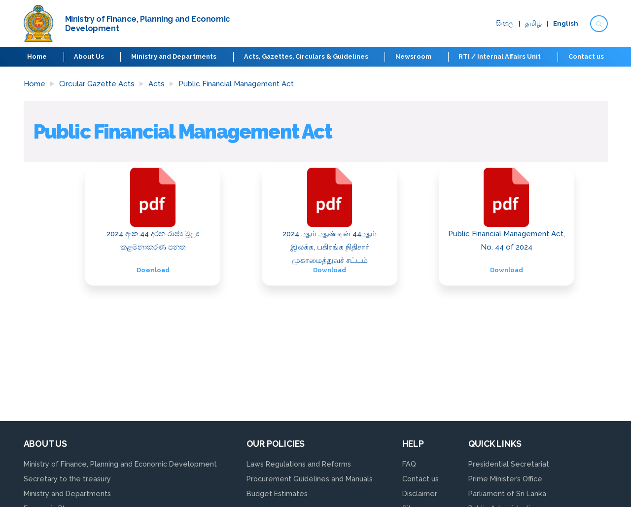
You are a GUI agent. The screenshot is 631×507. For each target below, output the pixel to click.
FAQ (409, 464)
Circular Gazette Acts (97, 83)
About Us (89, 56)
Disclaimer (419, 493)
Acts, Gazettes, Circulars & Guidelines (306, 56)
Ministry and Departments (174, 56)
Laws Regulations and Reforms (298, 464)
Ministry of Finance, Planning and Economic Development (120, 464)
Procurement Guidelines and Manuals (309, 478)
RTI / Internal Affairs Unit (499, 56)
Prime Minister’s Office (505, 478)
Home (37, 56)
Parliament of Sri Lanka (507, 493)
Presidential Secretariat (508, 464)
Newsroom (413, 56)
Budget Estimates (277, 493)
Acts (156, 83)
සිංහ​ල (504, 23)
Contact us (585, 56)
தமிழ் (533, 23)
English (565, 23)
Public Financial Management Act (236, 83)
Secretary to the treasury (67, 478)
